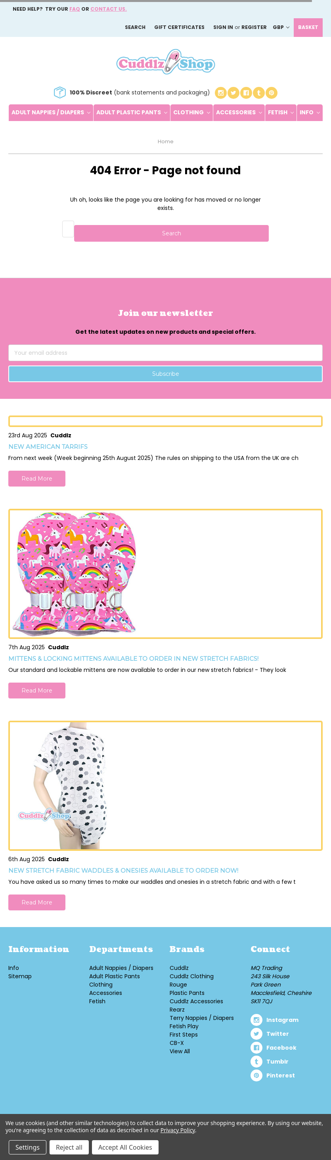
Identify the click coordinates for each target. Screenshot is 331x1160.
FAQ (74, 9)
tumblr (277, 1062)
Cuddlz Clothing (192, 976)
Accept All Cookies (125, 1147)
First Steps (184, 1035)
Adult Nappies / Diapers (50, 112)
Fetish (281, 112)
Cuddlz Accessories (196, 1001)
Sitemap (20, 976)
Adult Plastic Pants (131, 112)
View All (180, 1051)
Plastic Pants (187, 993)
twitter (277, 1034)
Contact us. (108, 9)
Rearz (177, 1010)
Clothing (191, 112)
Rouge (178, 985)
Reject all (69, 1147)
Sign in (223, 27)
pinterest (280, 1075)
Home (166, 141)
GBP (281, 27)
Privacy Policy (178, 1130)
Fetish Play (184, 1026)
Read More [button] (36, 478)
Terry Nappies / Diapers (202, 1018)
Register (254, 27)
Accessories (239, 112)
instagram (282, 1020)
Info (310, 112)
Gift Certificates (179, 27)
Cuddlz (179, 968)
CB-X (177, 1043)
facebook (281, 1048)
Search (135, 27)
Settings (27, 1147)
